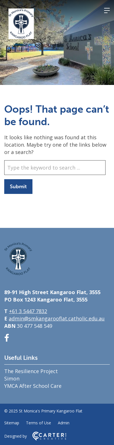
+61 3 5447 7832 (28, 311)
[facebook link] (6, 338)
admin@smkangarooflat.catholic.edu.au (57, 318)
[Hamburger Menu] (107, 10)
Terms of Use (38, 422)
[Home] (18, 273)
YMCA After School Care (33, 385)
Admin (63, 422)
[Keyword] (55, 167)
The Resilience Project (31, 371)
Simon (11, 378)
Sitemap (11, 422)
